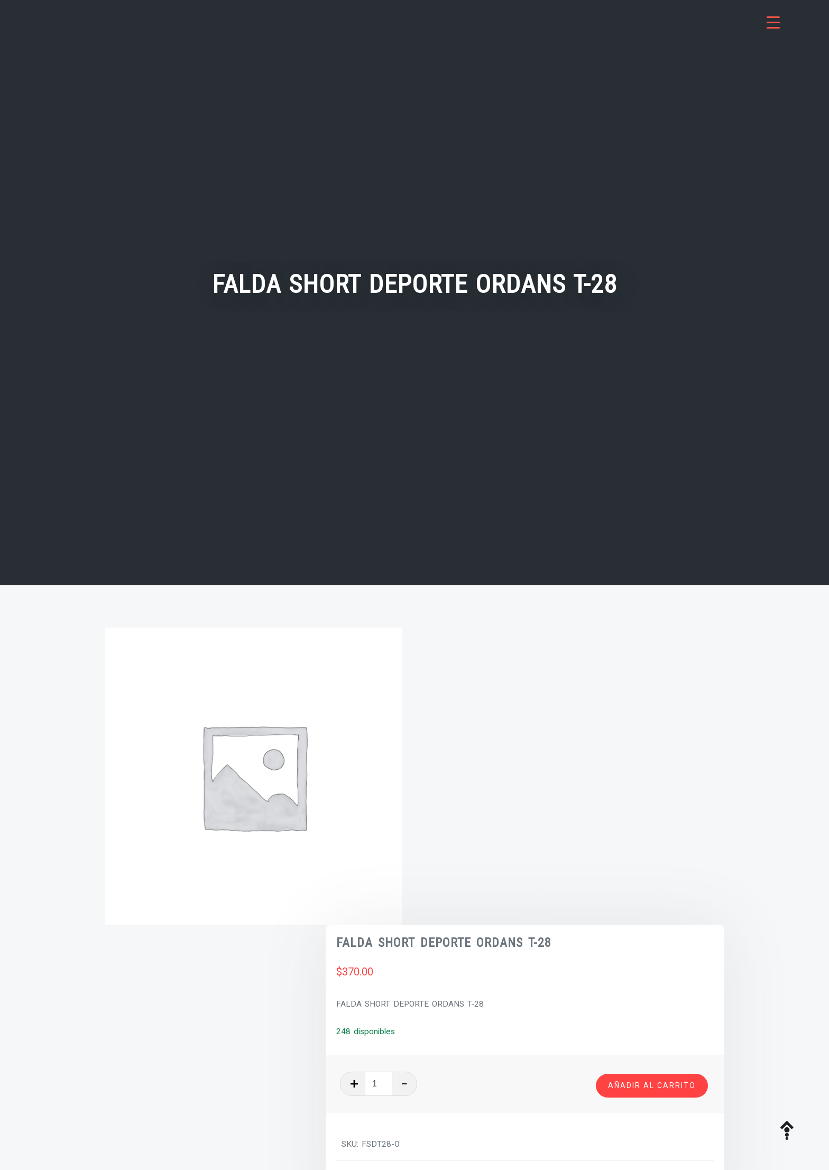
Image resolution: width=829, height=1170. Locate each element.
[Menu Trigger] (773, 22)
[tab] (185, 980)
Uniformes (602, 879)
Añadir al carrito (652, 787)
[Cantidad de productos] (479, 788)
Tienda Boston (550, 879)
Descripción (139, 979)
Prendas (503, 879)
